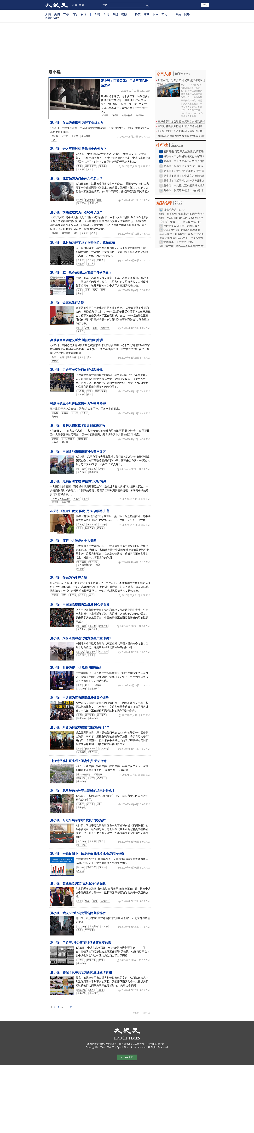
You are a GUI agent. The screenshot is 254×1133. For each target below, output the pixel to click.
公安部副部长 (68, 439)
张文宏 (92, 626)
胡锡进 (55, 233)
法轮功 (55, 442)
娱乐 (155, 14)
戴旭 (103, 290)
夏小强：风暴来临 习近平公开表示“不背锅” (188, 166)
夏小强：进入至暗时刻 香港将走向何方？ (78, 148)
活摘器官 (91, 867)
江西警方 (91, 652)
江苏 (99, 200)
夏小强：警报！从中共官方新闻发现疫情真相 (81, 972)
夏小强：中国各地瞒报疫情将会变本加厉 (78, 451)
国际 (75, 14)
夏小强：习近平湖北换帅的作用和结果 (185, 180)
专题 (115, 14)
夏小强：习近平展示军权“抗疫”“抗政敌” (78, 820)
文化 (164, 14)
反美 (79, 290)
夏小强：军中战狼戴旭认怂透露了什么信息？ (81, 273)
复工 (91, 655)
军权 (101, 841)
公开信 (90, 260)
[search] (125, 5)
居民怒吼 (81, 807)
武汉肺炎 (81, 472)
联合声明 (71, 357)
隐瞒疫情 (93, 472)
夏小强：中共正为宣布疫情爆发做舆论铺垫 (79, 697)
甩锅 (98, 565)
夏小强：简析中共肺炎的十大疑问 (73, 540)
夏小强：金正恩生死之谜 (67, 302)
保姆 (79, 200)
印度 (87, 901)
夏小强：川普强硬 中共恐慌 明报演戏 (75, 668)
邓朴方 (90, 264)
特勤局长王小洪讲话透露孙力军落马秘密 (78, 403)
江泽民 (105, 115)
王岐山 (72, 595)
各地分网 (52, 19)
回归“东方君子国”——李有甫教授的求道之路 (185, 246)
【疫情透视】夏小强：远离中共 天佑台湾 (78, 761)
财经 (147, 14)
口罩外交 (89, 528)
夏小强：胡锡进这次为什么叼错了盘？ (76, 212)
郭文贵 (65, 442)
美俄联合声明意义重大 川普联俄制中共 (76, 340)
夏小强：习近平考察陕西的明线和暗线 (76, 370)
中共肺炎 (93, 562)
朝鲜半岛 (105, 328)
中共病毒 (81, 469)
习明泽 (100, 260)
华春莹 (84, 233)
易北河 (55, 361)
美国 (57, 14)
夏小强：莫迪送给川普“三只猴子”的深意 (78, 883)
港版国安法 (90, 166)
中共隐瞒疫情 (83, 774)
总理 (95, 901)
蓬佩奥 (102, 166)
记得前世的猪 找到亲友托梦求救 (181, 230)
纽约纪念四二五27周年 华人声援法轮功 (180, 131)
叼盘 (76, 233)
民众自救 (81, 629)
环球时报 (66, 233)
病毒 (101, 960)
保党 (64, 595)
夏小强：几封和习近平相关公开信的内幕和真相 (82, 243)
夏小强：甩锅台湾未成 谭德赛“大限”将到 (78, 481)
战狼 (95, 290)
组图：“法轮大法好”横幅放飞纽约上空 (181, 217)
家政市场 (81, 203)
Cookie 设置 (127, 1057)
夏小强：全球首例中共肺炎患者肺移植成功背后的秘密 (87, 854)
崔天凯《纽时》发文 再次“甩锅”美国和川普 (80, 511)
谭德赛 (55, 502)
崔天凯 (80, 524)
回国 (79, 715)
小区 (99, 804)
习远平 (80, 264)
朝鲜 (95, 328)
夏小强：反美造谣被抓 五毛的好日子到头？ (188, 190)
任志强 (55, 136)
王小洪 (75, 413)
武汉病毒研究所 (84, 565)
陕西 (89, 394)
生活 (178, 14)
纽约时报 (91, 524)
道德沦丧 (93, 203)
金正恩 (80, 331)
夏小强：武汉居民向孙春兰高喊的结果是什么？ (82, 790)
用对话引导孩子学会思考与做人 (181, 226)
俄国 (62, 357)
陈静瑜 (80, 867)
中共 (79, 328)
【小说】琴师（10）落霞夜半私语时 (180, 221)
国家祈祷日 (90, 749)
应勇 (79, 930)
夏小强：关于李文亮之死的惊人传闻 (184, 161)
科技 (138, 14)
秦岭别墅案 (100, 391)
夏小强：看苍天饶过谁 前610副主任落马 (77, 425)
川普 (89, 169)
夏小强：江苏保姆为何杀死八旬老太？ (76, 178)
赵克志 (55, 416)
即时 (97, 14)
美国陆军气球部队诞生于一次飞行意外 (181, 238)
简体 (81, 4)
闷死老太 (89, 200)
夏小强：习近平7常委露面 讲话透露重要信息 (80, 942)
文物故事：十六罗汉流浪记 (179, 242)
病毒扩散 (81, 993)
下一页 (68, 1007)
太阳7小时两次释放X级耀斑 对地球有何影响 (183, 136)
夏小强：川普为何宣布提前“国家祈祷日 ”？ (80, 727)
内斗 (54, 140)
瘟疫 (89, 391)
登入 (205, 4)
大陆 (48, 14)
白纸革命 (140, 115)
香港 (66, 14)
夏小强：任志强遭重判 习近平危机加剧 (76, 123)
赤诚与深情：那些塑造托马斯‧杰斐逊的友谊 (184, 234)
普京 (89, 357)
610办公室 (82, 439)
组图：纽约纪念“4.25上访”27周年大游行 (182, 213)
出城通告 (93, 926)
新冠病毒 (93, 689)
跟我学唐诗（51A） (174, 209)
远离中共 (101, 778)
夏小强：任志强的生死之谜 (68, 577)
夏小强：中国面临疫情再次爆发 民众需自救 (80, 604)
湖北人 (80, 652)
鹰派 (79, 293)
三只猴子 (105, 901)
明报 (87, 685)
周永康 (55, 413)
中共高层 (85, 136)
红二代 (65, 136)
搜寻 (146, 5)
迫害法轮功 (127, 115)
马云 (91, 595)
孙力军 (80, 391)
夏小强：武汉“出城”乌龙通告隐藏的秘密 (78, 913)
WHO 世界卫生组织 (61, 499)
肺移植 (80, 871)
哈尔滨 (92, 469)
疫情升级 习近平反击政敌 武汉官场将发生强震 (190, 151)
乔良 (93, 233)
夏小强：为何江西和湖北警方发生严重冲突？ (81, 638)
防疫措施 (81, 718)
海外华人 (101, 715)
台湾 (84, 14)
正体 (74, 4)
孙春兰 (80, 804)
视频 (124, 14)
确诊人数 (93, 629)
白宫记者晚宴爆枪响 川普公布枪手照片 (180, 126)
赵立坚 (100, 528)
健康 (187, 14)
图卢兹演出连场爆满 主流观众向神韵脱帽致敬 (184, 121)
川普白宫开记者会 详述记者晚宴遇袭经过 (181, 80)
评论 (106, 14)
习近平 (115, 115)
